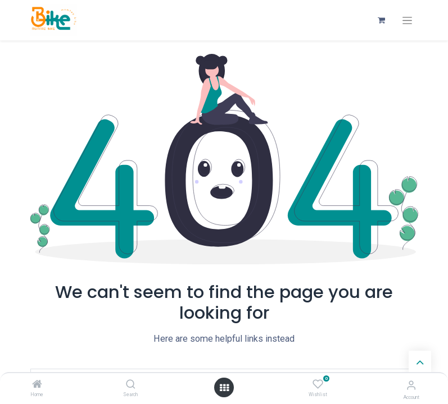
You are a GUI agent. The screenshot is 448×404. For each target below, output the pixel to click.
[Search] (130, 384)
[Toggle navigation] (407, 20)
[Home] (37, 384)
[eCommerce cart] (382, 20)
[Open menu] (224, 387)
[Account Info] (411, 385)
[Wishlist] (318, 384)
